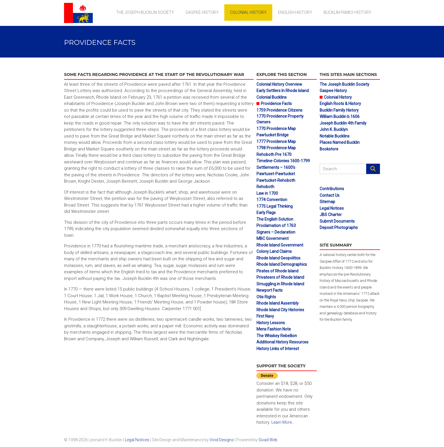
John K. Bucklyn (334, 129)
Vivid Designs (222, 440)
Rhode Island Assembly (277, 303)
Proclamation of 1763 (276, 225)
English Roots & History (340, 103)
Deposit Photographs (339, 227)
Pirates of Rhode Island (277, 271)
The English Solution (274, 219)
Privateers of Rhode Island (280, 277)
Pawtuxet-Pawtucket (275, 173)
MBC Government (272, 238)
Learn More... (282, 422)
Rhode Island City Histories (280, 309)
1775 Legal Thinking (274, 206)
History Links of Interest (277, 348)
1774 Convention (271, 199)
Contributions (332, 188)
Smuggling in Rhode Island (280, 284)
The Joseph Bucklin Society (145, 12)
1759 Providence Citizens (279, 110)
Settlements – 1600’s (275, 167)
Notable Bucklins (335, 136)
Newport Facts (269, 290)
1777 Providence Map (276, 141)
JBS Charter (331, 214)
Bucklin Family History (347, 12)
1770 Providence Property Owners (280, 119)
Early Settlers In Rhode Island (282, 90)
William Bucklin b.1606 (340, 116)
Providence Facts (276, 103)
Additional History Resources (282, 342)
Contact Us (329, 195)
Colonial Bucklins (271, 97)
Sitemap (327, 201)
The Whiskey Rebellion (276, 335)
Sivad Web (267, 440)
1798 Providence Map (276, 148)
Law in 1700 (267, 193)
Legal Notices (332, 208)
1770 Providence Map (276, 128)
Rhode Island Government (279, 245)
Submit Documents (337, 221)
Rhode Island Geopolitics (278, 258)
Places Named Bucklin (340, 142)
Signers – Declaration (275, 232)
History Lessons (270, 322)
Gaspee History (202, 12)
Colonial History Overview (279, 84)
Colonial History (248, 12)
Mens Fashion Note (273, 329)
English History (295, 12)
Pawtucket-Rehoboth (275, 180)
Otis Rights (266, 297)
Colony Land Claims (274, 251)
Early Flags (266, 212)
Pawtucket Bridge (272, 135)
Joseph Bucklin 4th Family (343, 123)
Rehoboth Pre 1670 (274, 154)
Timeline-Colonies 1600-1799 (283, 160)
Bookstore (329, 149)
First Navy (265, 316)
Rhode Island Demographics (281, 264)
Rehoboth (265, 186)
